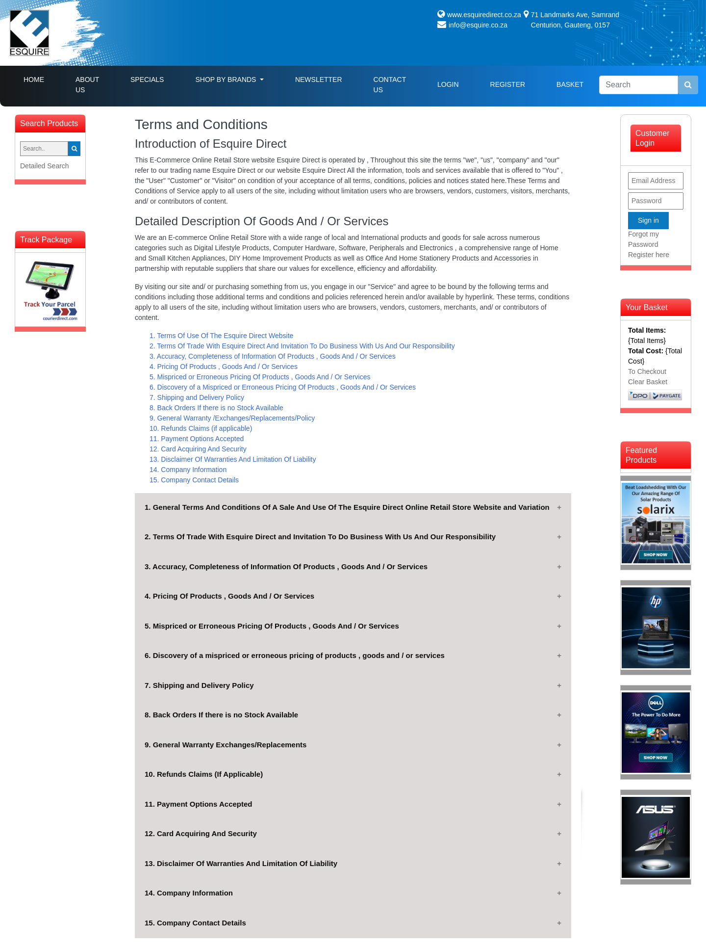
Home (42, 78)
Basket (569, 84)
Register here (648, 255)
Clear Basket (647, 382)
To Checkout (647, 371)
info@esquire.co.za (478, 25)
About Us (87, 85)
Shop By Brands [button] (226, 79)
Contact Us (390, 85)
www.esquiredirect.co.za (484, 15)
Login (448, 84)
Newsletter (318, 79)
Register (508, 84)
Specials (147, 79)
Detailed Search (44, 166)
